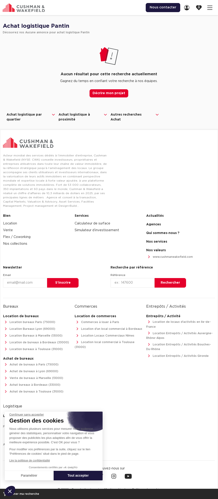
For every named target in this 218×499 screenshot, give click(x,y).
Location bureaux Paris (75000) (29, 322)
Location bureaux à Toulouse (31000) (33, 349)
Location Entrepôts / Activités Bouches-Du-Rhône (178, 346)
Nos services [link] (156, 241)
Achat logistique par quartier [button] (31, 116)
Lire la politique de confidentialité (29, 460)
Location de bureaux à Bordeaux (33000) (36, 342)
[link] (188, 7)
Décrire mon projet (109, 93)
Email (7, 275)
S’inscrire (63, 282)
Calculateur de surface (92, 223)
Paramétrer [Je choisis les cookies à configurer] (29, 475)
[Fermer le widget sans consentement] (26, 414)
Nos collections (15, 243)
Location (10, 223)
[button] (9, 491)
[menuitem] (163, 7)
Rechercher (170, 282)
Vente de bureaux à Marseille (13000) (33, 378)
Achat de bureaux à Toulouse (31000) (33, 391)
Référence (118, 275)
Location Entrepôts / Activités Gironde (177, 356)
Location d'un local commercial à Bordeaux (108, 329)
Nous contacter (163, 7)
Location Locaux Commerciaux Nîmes (104, 336)
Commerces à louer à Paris (97, 322)
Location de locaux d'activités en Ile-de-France (178, 324)
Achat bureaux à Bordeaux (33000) (31, 385)
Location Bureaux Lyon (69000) (29, 329)
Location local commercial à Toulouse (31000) (105, 344)
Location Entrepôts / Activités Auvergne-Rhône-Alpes (179, 335)
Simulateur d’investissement (97, 230)
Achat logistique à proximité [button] (83, 116)
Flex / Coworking (17, 237)
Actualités (155, 215)
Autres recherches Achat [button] (135, 116)
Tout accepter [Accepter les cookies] (78, 475)
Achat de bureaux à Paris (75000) (31, 364)
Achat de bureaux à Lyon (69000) (30, 371)
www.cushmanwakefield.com (169, 257)
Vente (8, 230)
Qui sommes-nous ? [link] (163, 233)
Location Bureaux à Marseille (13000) (32, 336)
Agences (153, 224)
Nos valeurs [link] (156, 250)
